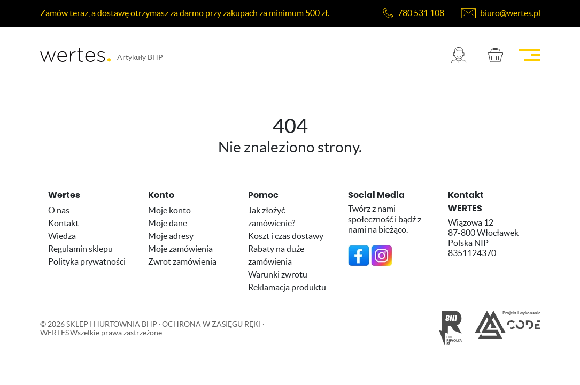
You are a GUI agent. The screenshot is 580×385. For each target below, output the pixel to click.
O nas (58, 210)
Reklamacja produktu (287, 287)
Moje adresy (171, 236)
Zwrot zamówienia (182, 261)
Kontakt (63, 223)
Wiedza (62, 236)
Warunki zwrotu (277, 274)
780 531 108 (421, 13)
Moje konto (169, 210)
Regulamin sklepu (80, 248)
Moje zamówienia (180, 248)
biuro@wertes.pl (510, 13)
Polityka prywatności (87, 261)
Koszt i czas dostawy (285, 236)
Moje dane (167, 223)
